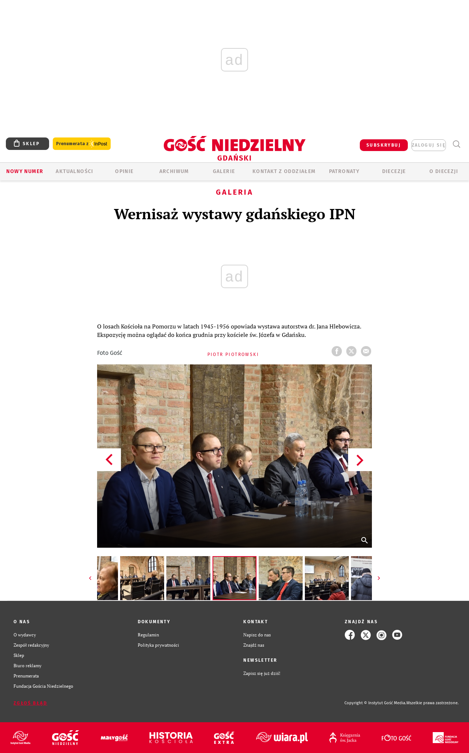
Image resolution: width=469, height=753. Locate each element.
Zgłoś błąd (30, 703)
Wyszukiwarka (456, 144)
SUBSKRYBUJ (383, 145)
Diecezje (394, 171)
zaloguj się (429, 145)
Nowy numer (24, 171)
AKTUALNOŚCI (74, 171)
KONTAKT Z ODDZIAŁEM (284, 171)
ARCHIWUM (174, 171)
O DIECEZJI (443, 171)
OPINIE (124, 171)
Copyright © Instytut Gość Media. (375, 703)
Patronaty (344, 171)
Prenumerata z (81, 144)
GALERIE (224, 171)
